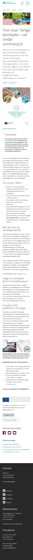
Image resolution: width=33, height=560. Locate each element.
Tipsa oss (6, 473)
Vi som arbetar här (8, 475)
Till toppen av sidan (10, 420)
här (16, 336)
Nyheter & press (11, 10)
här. (25, 274)
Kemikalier (12, 83)
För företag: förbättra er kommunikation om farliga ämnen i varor (16, 451)
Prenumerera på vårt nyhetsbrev (13, 524)
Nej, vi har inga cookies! (10, 543)
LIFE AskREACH (9, 140)
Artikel (5, 83)
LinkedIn (8, 502)
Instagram (9, 495)
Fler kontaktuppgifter (9, 482)
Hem (4, 10)
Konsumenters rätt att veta (12, 447)
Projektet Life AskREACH (11, 444)
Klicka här (9, 519)
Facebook (9, 491)
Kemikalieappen (7, 321)
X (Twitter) (9, 498)
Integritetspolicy (8, 546)
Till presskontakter (8, 477)
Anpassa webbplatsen (9, 548)
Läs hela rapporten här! (9, 128)
